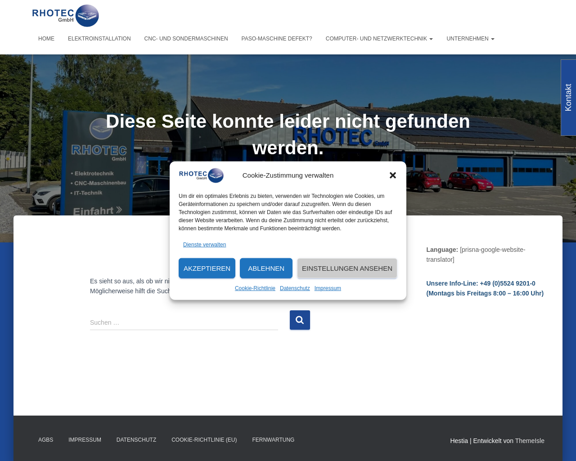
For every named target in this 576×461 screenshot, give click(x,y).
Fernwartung (273, 440)
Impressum (328, 288)
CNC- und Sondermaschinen (186, 39)
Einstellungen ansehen (347, 268)
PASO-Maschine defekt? (277, 39)
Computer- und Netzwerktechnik (379, 39)
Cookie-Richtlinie (255, 288)
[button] (392, 175)
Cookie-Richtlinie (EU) (204, 440)
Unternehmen (470, 39)
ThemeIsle (529, 440)
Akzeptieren (207, 268)
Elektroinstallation (99, 39)
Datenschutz (295, 288)
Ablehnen (266, 268)
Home (46, 39)
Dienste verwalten (204, 244)
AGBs (45, 440)
